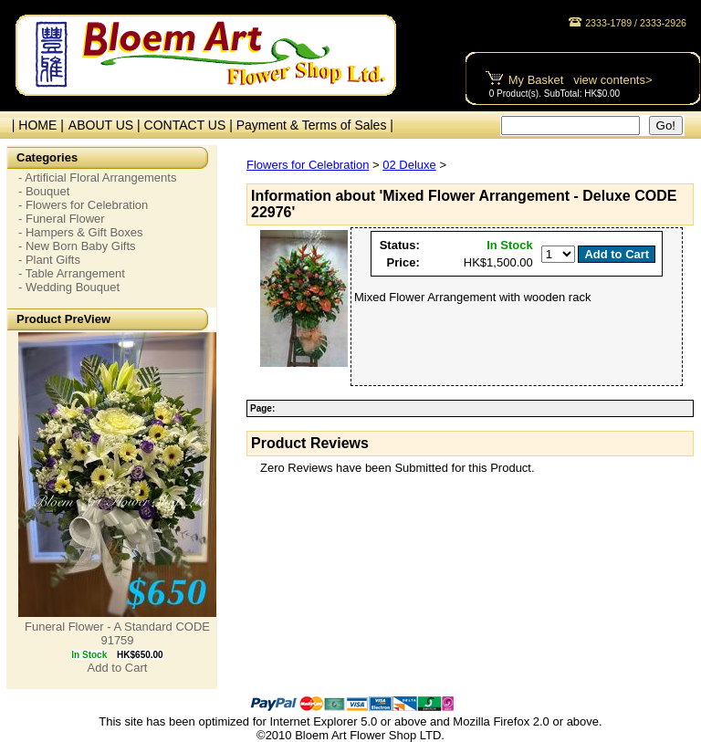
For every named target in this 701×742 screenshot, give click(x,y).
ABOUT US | (106, 125)
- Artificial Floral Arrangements (97, 177)
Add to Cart (118, 667)
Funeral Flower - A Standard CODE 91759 (117, 633)
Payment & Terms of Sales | (314, 125)
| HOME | (34, 125)
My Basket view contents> (580, 80)
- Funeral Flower (61, 218)
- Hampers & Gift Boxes (80, 232)
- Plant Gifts (49, 259)
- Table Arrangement (71, 273)
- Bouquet (43, 191)
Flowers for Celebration (307, 165)
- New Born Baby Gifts (77, 246)
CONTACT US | (190, 125)
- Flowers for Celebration (83, 205)
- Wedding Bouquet (69, 287)
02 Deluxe (409, 165)
